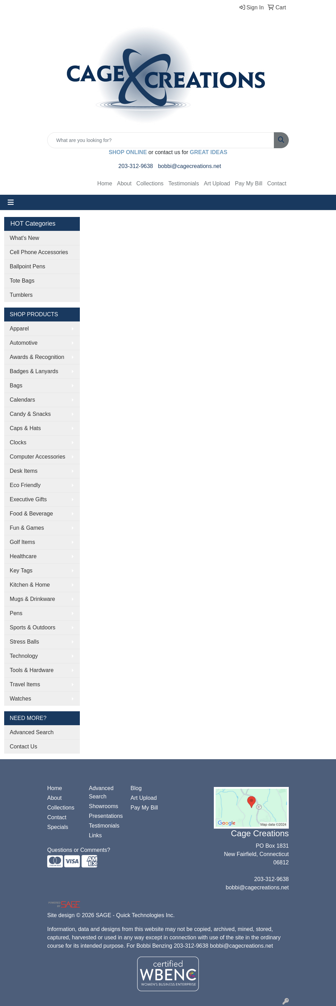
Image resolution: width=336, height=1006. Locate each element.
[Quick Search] (160, 140)
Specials (57, 827)
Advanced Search (31, 732)
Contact (276, 183)
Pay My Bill (248, 183)
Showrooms (103, 806)
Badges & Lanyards (34, 371)
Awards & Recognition (37, 357)
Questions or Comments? (78, 850)
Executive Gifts (28, 499)
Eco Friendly (25, 485)
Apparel (19, 329)
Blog (136, 788)
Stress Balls (24, 642)
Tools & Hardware (31, 670)
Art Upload (217, 183)
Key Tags (21, 570)
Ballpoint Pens (27, 266)
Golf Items (22, 542)
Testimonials (183, 183)
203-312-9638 (135, 166)
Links (95, 835)
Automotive (23, 343)
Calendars (22, 400)
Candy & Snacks (30, 414)
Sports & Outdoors (33, 627)
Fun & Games (27, 528)
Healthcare (23, 556)
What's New (24, 238)
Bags (16, 385)
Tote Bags (22, 281)
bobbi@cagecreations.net (189, 166)
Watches (20, 699)
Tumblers (21, 295)
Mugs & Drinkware (32, 599)
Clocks (18, 442)
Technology (24, 656)
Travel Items (25, 684)
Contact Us (23, 746)
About (124, 183)
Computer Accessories (37, 457)
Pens (16, 613)
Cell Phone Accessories (39, 252)
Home (104, 183)
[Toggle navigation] (10, 202)
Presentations (105, 816)
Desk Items (23, 471)
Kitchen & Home (30, 585)
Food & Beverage (31, 514)
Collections (149, 183)
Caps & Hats (25, 428)
